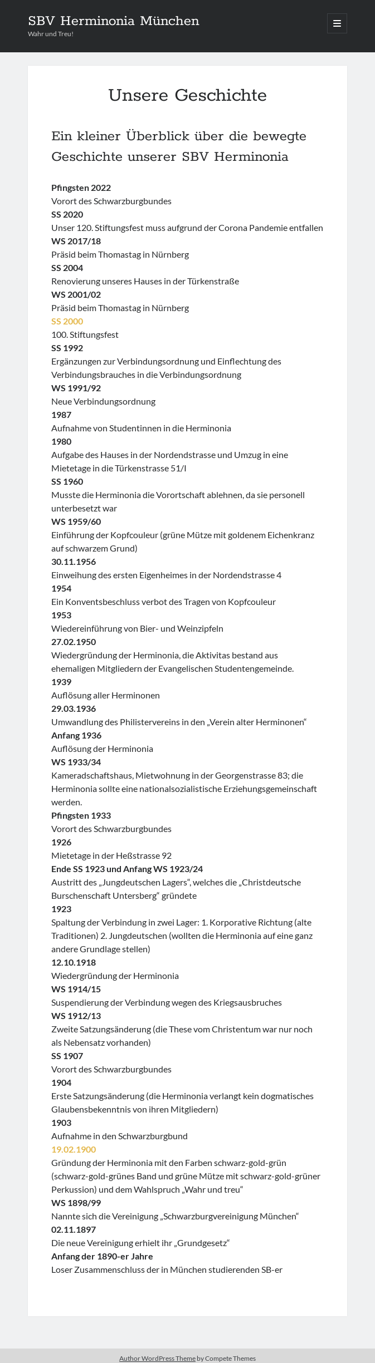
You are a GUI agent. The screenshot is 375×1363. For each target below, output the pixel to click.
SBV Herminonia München (113, 21)
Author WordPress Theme (157, 1358)
